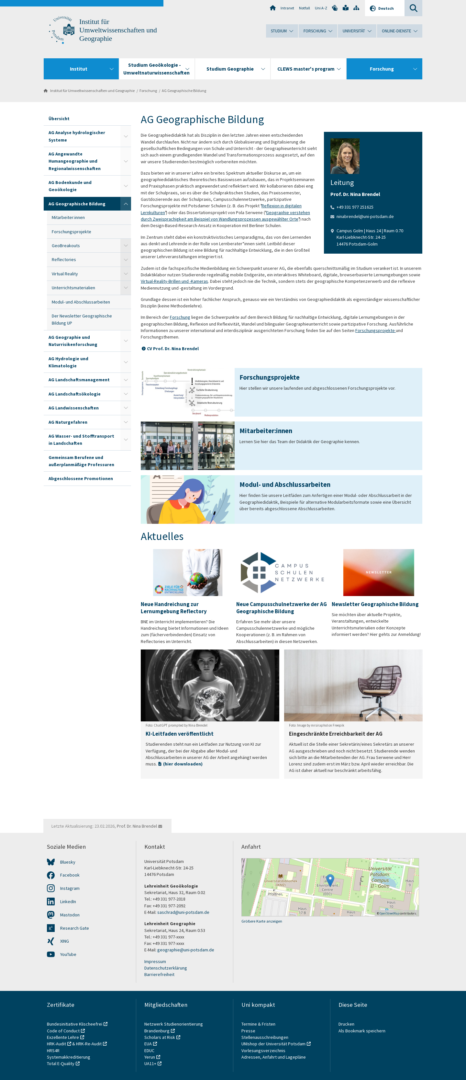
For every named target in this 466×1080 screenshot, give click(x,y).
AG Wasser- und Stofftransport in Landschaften (81, 439)
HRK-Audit (56, 1044)
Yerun (149, 1057)
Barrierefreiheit (159, 974)
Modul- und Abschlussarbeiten (81, 302)
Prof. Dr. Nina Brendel (137, 826)
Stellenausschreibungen (264, 1037)
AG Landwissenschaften (74, 408)
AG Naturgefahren (68, 422)
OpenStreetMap (389, 913)
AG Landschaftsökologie (75, 394)
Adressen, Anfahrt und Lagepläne (273, 1057)
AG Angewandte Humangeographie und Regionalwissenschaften (75, 161)
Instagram (70, 888)
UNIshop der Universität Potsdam (273, 1044)
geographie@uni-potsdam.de (185, 950)
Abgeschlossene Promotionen (81, 478)
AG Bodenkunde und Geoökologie (70, 185)
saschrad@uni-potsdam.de (183, 912)
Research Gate (74, 928)
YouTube (68, 954)
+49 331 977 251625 (355, 207)
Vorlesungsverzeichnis (263, 1050)
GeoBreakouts (66, 245)
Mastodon (70, 915)
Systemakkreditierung (68, 1057)
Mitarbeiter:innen (68, 217)
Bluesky (67, 862)
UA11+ (150, 1063)
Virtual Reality (65, 274)
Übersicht (59, 118)
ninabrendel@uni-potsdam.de (365, 216)
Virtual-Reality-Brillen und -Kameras (174, 281)
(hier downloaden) (183, 764)
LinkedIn (68, 901)
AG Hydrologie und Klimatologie (68, 362)
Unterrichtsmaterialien (73, 288)
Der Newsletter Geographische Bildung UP (82, 319)
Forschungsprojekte (71, 232)
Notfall (304, 8)
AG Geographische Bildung (184, 90)
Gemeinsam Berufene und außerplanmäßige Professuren (81, 460)
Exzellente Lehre (63, 1037)
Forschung (148, 90)
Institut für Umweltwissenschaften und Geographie (118, 30)
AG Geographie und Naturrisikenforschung (73, 340)
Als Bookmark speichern (361, 1031)
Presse (248, 1031)
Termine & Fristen (258, 1024)
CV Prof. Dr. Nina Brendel (173, 348)
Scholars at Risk (159, 1037)
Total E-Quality (60, 1063)
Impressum (155, 961)
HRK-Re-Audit (89, 1044)
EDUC (149, 1050)
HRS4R (53, 1050)
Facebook (70, 875)
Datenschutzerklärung (165, 968)
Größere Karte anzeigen (261, 921)
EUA (148, 1044)
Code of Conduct (63, 1031)
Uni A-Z (321, 8)
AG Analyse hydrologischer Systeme (77, 136)
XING (64, 941)
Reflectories (64, 259)
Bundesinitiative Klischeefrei (74, 1024)
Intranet (287, 8)
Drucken (346, 1024)
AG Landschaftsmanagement (79, 380)
